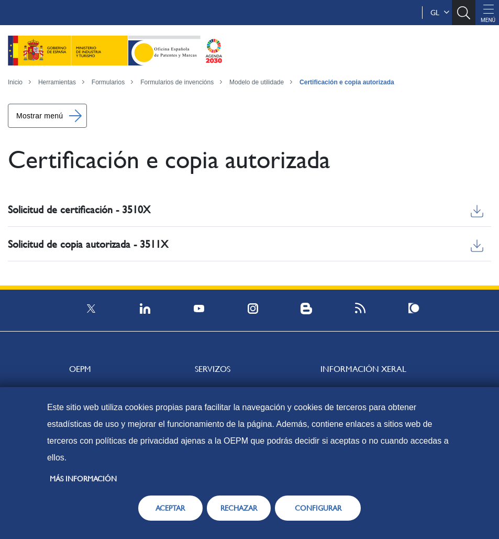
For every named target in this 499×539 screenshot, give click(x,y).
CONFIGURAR (318, 508)
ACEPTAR (170, 508)
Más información (83, 479)
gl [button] (439, 12)
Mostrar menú (39, 116)
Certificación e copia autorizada (347, 82)
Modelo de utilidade (256, 82)
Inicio (15, 82)
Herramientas (57, 82)
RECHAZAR (238, 508)
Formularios (108, 82)
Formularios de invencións (177, 82)
